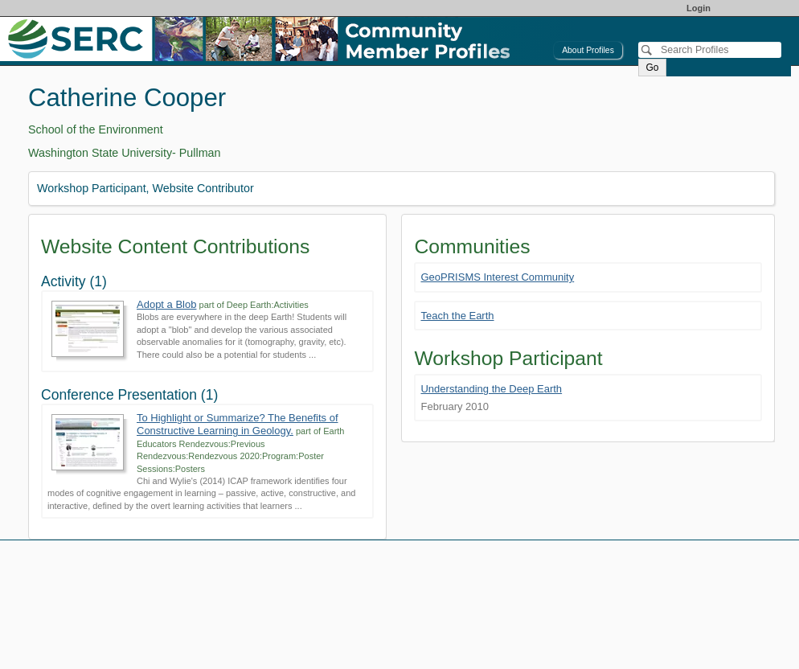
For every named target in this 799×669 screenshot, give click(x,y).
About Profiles (588, 50)
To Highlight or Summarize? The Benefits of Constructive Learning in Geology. (237, 424)
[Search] (709, 50)
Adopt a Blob (166, 304)
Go (651, 67)
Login (698, 8)
